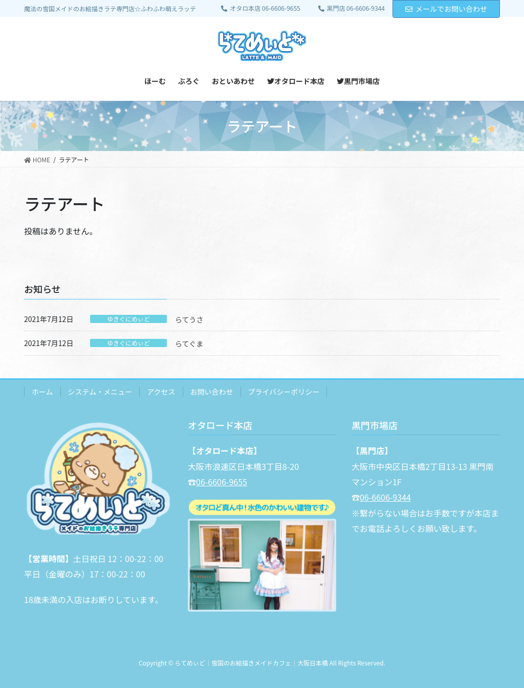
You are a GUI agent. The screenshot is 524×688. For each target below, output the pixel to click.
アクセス (161, 391)
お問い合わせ (211, 391)
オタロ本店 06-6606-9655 (260, 8)
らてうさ (189, 319)
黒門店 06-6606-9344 (351, 8)
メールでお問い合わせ (446, 9)
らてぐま (189, 343)
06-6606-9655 (221, 482)
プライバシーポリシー (284, 391)
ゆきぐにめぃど (128, 319)
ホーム (42, 391)
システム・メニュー (100, 391)
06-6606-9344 (385, 497)
